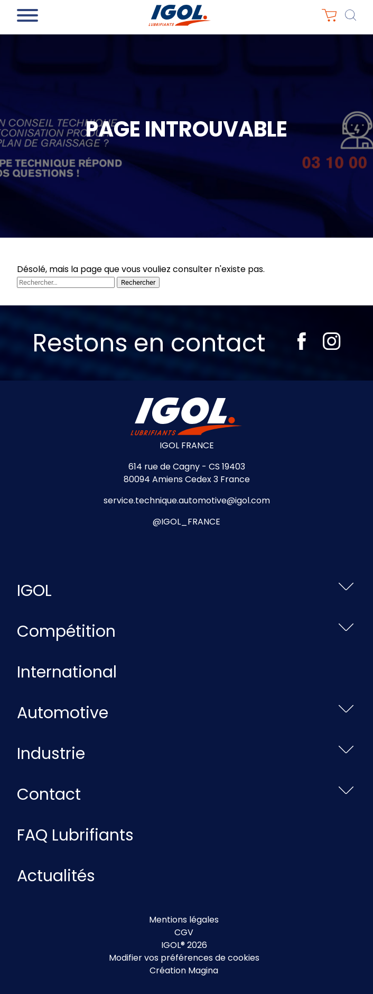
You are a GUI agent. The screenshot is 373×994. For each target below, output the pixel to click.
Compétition (66, 631)
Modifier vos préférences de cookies (184, 958)
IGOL (34, 591)
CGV (183, 932)
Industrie (51, 754)
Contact (49, 794)
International (67, 672)
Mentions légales (184, 920)
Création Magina (184, 970)
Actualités (56, 876)
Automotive (62, 713)
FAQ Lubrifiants (75, 835)
